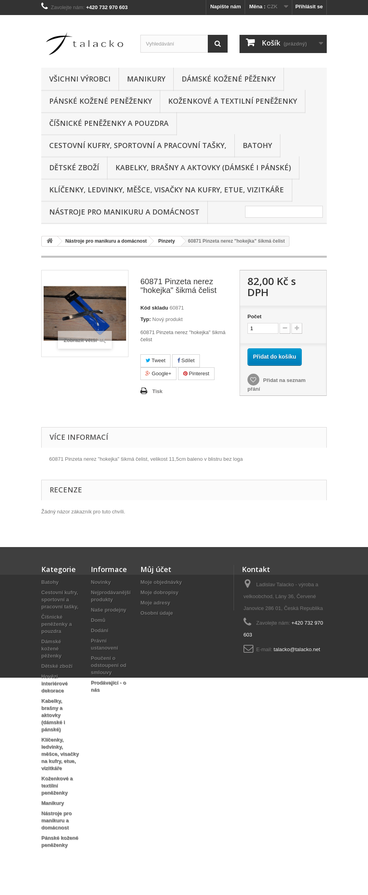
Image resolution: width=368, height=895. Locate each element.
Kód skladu (154, 308)
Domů (98, 620)
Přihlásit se (309, 7)
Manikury (146, 79)
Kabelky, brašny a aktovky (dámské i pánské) (203, 167)
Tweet (155, 360)
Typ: (145, 319)
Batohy (257, 145)
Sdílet (186, 360)
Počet (254, 316)
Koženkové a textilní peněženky (232, 101)
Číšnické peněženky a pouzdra (109, 123)
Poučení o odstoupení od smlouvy (108, 665)
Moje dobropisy (159, 592)
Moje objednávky (161, 582)
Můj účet (155, 569)
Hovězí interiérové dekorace (54, 683)
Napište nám (225, 7)
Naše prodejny (108, 610)
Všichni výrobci (80, 79)
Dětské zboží (74, 167)
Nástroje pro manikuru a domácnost (124, 212)
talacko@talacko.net (297, 649)
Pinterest (196, 373)
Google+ (158, 373)
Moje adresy (155, 603)
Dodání (99, 630)
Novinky (101, 582)
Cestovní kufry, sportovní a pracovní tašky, (137, 145)
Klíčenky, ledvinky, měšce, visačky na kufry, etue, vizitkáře (166, 189)
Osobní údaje (156, 613)
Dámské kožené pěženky (229, 79)
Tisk (157, 391)
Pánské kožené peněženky (100, 101)
